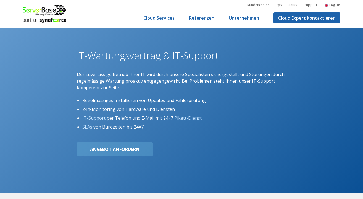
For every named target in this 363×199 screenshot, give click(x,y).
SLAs (87, 127)
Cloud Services (159, 18)
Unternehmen (244, 18)
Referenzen (201, 18)
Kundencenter (258, 4)
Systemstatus (287, 4)
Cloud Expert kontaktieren (307, 18)
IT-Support (94, 118)
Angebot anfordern (115, 149)
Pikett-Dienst (188, 118)
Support (310, 4)
